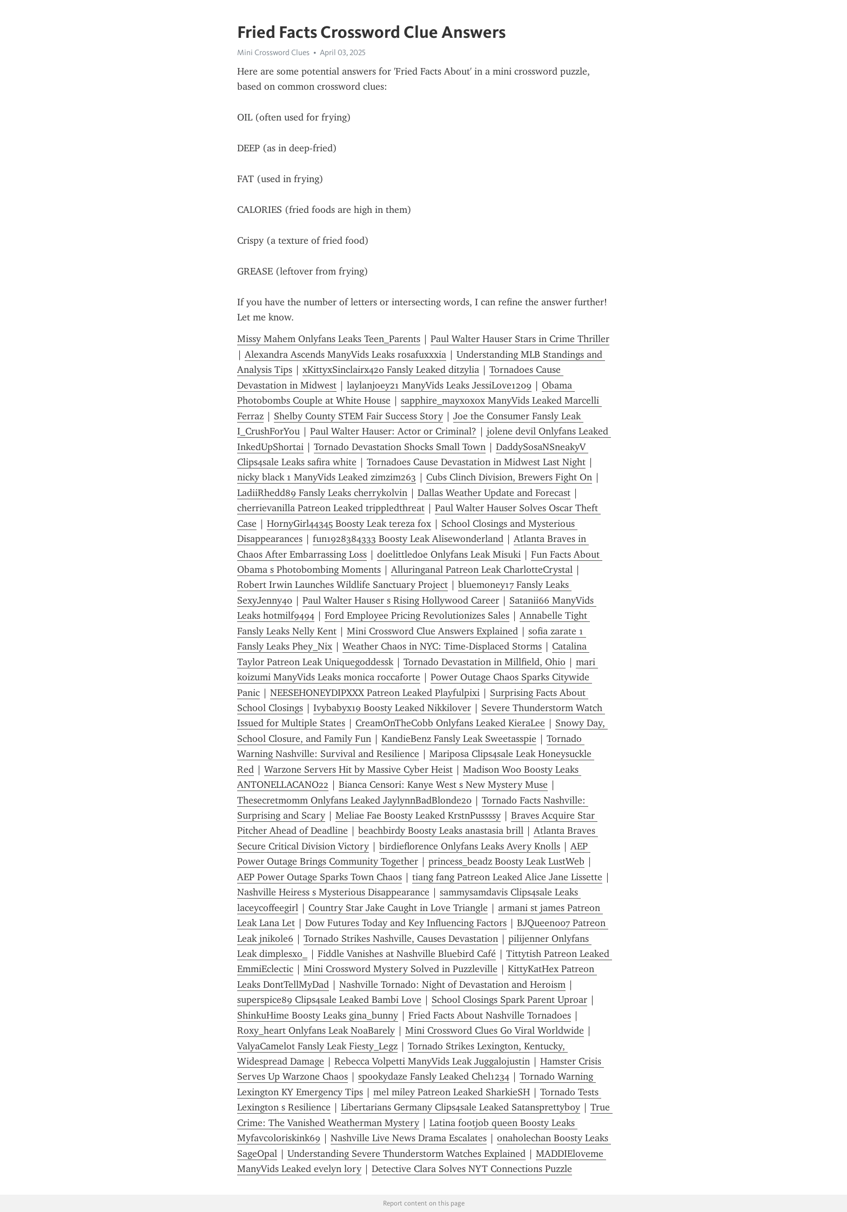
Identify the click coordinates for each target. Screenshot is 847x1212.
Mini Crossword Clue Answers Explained (432, 631)
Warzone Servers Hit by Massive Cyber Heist (358, 769)
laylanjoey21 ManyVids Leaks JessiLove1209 (439, 385)
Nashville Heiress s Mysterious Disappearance (333, 892)
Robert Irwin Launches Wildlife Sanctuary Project (342, 585)
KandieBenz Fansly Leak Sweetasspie (458, 739)
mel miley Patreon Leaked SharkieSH (451, 1092)
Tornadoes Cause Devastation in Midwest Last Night (476, 462)
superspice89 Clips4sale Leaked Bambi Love (329, 1000)
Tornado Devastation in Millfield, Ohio (485, 662)
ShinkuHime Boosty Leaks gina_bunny (317, 1015)
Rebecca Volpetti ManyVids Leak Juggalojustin (432, 1061)
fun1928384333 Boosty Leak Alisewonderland (408, 539)
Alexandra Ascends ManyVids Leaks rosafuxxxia (345, 354)
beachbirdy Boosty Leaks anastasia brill (440, 830)
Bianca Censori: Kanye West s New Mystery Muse (443, 785)
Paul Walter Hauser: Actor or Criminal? (393, 431)
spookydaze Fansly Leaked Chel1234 (433, 1076)
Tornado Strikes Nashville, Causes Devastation (401, 939)
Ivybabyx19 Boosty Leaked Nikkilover (392, 708)
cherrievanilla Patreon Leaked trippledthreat (331, 508)
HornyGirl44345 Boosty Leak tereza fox (349, 524)
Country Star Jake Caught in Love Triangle (398, 908)
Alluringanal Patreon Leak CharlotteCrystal (482, 569)
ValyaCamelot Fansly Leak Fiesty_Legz (317, 1046)
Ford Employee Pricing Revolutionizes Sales (417, 615)
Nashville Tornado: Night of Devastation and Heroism (452, 984)
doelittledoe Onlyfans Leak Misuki (449, 554)
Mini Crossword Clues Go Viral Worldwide (494, 1030)
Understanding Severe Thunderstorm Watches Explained (406, 1154)
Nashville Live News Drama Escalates (409, 1138)
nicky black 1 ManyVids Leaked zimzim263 (326, 477)
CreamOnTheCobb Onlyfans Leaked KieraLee (450, 723)
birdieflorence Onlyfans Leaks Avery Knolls (469, 846)
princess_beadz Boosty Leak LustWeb (506, 861)
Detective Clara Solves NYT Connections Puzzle (472, 1169)
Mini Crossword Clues (273, 52)
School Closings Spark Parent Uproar (509, 1000)
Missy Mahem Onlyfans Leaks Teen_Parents (328, 339)
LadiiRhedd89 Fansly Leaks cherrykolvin (322, 493)
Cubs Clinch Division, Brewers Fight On (509, 477)
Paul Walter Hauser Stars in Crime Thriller (520, 339)
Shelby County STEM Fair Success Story (358, 416)
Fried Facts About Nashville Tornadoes (489, 1015)
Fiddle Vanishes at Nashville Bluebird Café (407, 954)
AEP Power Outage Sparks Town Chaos (319, 877)
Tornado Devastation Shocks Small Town (400, 447)
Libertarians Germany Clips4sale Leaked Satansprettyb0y (460, 1107)
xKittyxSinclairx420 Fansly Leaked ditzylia (390, 370)
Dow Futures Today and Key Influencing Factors (406, 923)
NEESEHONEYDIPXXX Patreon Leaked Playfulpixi (375, 693)
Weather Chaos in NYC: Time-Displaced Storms (442, 646)
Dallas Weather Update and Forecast (494, 493)
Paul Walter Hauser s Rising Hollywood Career (400, 600)
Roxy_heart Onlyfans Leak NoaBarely (316, 1030)
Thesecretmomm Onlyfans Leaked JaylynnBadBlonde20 (354, 800)
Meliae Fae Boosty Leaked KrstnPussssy (418, 815)
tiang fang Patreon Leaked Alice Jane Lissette (507, 877)
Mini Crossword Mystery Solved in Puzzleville (401, 969)
